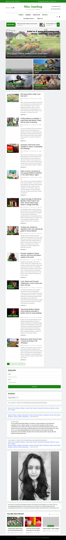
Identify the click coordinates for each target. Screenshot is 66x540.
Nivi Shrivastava (25, 98)
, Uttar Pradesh (56, 415)
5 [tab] (56, 514)
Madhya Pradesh (12, 415)
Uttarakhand (46, 415)
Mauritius (52, 408)
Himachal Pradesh (38, 415)
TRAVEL (9, 125)
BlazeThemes (46, 537)
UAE (9, 409)
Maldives (22, 408)
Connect (21, 14)
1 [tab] (49, 514)
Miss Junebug (33, 6)
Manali (51, 415)
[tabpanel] (15, 525)
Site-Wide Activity (28, 18)
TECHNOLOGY (42, 68)
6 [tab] (58, 514)
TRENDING (9, 50)
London (57, 408)
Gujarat (31, 415)
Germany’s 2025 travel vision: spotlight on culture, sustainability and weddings (30, 146)
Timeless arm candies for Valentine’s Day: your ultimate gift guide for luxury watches (30, 229)
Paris (13, 408)
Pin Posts (45, 14)
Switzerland (40, 408)
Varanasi (15, 416)
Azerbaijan (17, 408)
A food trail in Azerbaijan (41, 88)
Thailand (13, 409)
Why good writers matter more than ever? (47, 1)
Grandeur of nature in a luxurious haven (17, 72)
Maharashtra (26, 415)
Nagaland (10, 416)
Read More (23, 114)
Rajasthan (19, 415)
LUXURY (36, 68)
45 (20, 364)
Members (28, 14)
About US (40, 18)
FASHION (10, 259)
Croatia (27, 408)
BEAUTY (9, 69)
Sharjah (35, 408)
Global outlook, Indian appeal (51, 528)
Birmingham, (47, 408)
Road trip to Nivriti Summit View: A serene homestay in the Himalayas (31, 341)
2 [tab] (51, 514)
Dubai (31, 408)
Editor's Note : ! (35, 427)
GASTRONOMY (38, 85)
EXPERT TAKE (10, 83)
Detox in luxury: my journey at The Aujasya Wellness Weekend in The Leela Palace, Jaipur (31, 173)
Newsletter (36, 14)
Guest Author (30, 532)
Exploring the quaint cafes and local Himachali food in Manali (15, 530)
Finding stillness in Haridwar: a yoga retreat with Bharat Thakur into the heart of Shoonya (31, 120)
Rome (9, 408)
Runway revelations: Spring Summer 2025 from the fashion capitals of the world (31, 255)
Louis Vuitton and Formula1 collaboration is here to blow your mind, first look (30, 283)
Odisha (20, 416)
